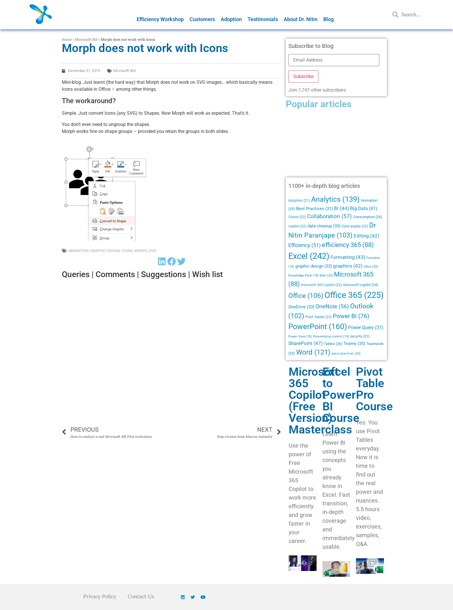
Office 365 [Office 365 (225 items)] (354, 295)
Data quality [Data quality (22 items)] (355, 226)
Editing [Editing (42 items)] (366, 236)
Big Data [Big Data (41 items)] (363, 208)
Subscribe (303, 76)
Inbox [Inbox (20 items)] (371, 266)
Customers (202, 19)
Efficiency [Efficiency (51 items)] (304, 245)
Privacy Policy (99, 596)
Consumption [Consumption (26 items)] (367, 217)
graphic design (105, 251)
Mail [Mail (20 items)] (326, 275)
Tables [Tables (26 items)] (333, 344)
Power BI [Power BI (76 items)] (351, 316)
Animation (78, 251)
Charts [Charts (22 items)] (297, 217)
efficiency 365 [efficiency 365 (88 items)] (348, 245)
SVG (152, 251)
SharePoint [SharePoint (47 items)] (305, 343)
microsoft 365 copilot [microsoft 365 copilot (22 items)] (321, 285)
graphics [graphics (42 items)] (348, 266)
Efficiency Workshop (160, 19)
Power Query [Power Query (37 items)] (365, 327)
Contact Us (141, 596)
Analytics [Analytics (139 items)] (335, 199)
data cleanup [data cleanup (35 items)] (324, 226)
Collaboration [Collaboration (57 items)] (329, 216)
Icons (127, 251)
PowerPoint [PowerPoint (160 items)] (317, 326)
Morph (140, 251)
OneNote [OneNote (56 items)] (332, 306)
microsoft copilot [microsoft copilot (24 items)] (360, 285)
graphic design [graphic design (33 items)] (313, 266)
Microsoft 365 (86, 39)
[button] (162, 262)
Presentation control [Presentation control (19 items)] (331, 336)
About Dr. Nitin (301, 19)
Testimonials (263, 19)
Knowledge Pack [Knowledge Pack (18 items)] (303, 275)
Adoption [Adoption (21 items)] (299, 201)
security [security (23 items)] (360, 336)
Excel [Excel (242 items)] (308, 256)
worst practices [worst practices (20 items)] (346, 353)
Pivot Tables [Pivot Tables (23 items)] (318, 317)
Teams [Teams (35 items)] (354, 343)
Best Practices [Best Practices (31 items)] (314, 208)
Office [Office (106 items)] (305, 296)
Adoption (231, 19)
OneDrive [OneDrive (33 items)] (301, 306)
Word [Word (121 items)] (313, 352)
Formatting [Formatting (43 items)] (348, 257)
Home (67, 39)
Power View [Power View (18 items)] (300, 336)
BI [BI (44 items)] (341, 208)
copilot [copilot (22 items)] (297, 226)
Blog (328, 19)
